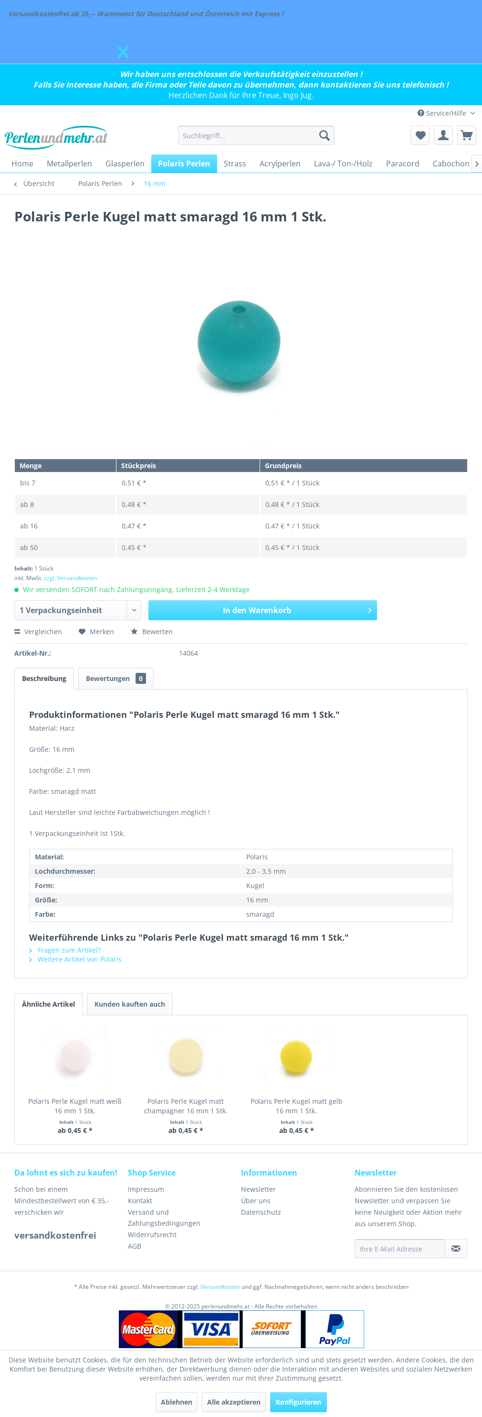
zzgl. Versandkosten (70, 578)
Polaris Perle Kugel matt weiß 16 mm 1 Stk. (75, 1106)
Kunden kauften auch (129, 1004)
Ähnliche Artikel (48, 1004)
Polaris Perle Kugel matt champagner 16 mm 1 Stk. (186, 1106)
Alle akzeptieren (234, 1401)
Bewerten (152, 631)
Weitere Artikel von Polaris (75, 959)
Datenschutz (261, 1212)
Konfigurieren (298, 1401)
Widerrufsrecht (152, 1234)
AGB (134, 1246)
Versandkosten (220, 1287)
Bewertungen (116, 678)
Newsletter (258, 1189)
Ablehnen (176, 1401)
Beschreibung (44, 678)
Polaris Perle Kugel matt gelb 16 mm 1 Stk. (297, 1106)
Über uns (256, 1200)
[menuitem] (256, 135)
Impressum (146, 1189)
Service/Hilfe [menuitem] (443, 113)
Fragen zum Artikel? (65, 950)
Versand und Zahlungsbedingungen (164, 1218)
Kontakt (140, 1200)
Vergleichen (38, 631)
